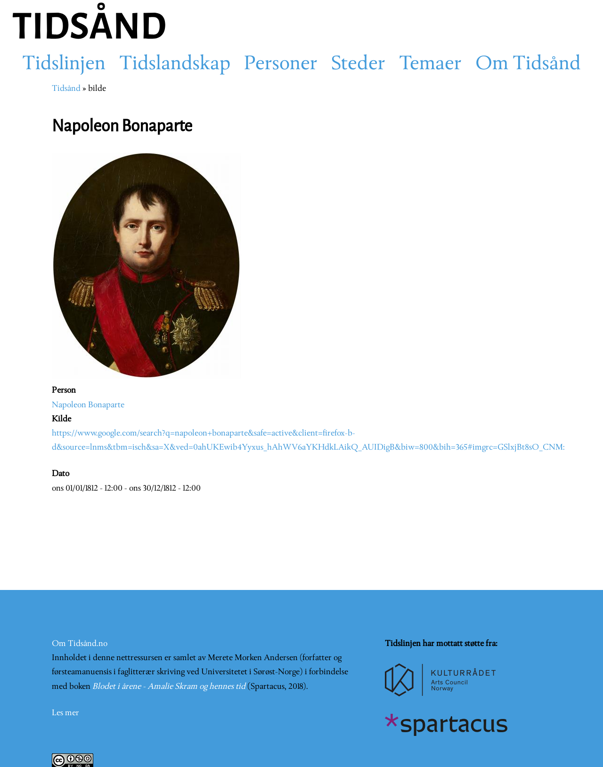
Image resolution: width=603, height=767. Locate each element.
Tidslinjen (64, 64)
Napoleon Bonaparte (88, 405)
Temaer (430, 64)
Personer (281, 64)
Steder (358, 64)
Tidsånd (66, 88)
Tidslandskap (174, 64)
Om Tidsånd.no (79, 643)
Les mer (65, 713)
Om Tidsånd (528, 64)
